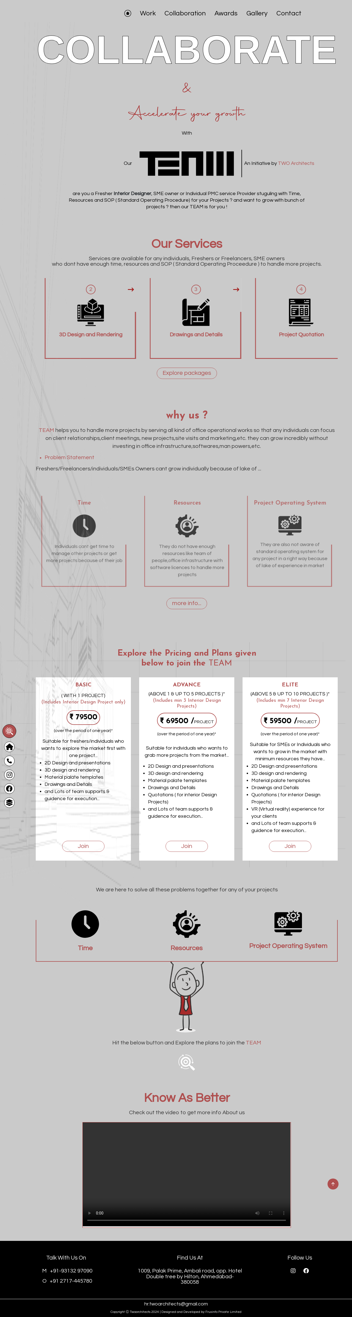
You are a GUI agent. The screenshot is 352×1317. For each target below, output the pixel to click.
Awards (226, 13)
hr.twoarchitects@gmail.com (176, 1304)
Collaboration (185, 13)
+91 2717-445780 (67, 1281)
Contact (288, 13)
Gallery (257, 13)
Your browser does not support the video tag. (186, 1174)
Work (148, 13)
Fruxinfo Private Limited (223, 1312)
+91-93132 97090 (67, 1271)
